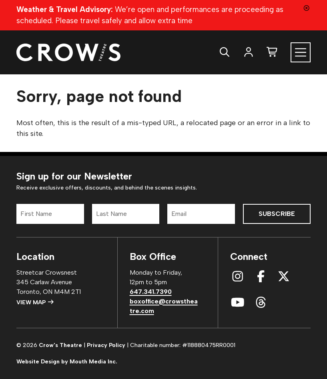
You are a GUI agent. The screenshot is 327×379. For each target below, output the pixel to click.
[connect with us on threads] (261, 302)
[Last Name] (126, 214)
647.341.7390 (151, 291)
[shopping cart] (273, 52)
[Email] (201, 214)
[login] (249, 52)
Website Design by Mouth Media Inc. (66, 361)
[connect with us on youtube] (237, 302)
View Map (35, 302)
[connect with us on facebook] (261, 276)
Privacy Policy (106, 345)
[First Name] (50, 214)
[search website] (225, 52)
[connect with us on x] (283, 276)
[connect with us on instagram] (237, 276)
